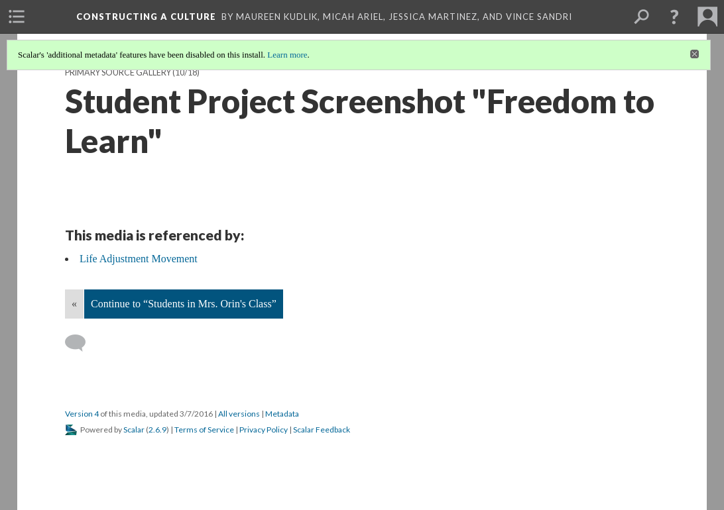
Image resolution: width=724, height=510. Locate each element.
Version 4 (82, 414)
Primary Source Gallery (118, 72)
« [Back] (74, 303)
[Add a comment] (81, 343)
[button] (674, 16)
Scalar (134, 429)
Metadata (282, 414)
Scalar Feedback (321, 429)
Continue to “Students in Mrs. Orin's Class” (183, 303)
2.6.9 (157, 429)
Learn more (287, 55)
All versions (239, 414)
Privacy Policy (263, 429)
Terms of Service (204, 429)
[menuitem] (16, 16)
